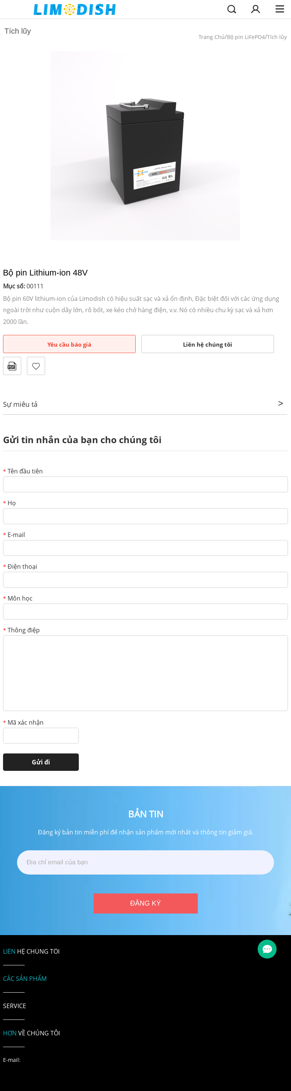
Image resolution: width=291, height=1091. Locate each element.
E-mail (14, 535)
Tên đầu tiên (23, 471)
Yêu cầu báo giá (69, 344)
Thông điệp (21, 630)
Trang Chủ (212, 36)
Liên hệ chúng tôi (207, 344)
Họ (9, 503)
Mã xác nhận (23, 723)
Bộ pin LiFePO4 (246, 36)
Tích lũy (277, 36)
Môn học (18, 598)
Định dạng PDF (12, 366)
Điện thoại (20, 567)
